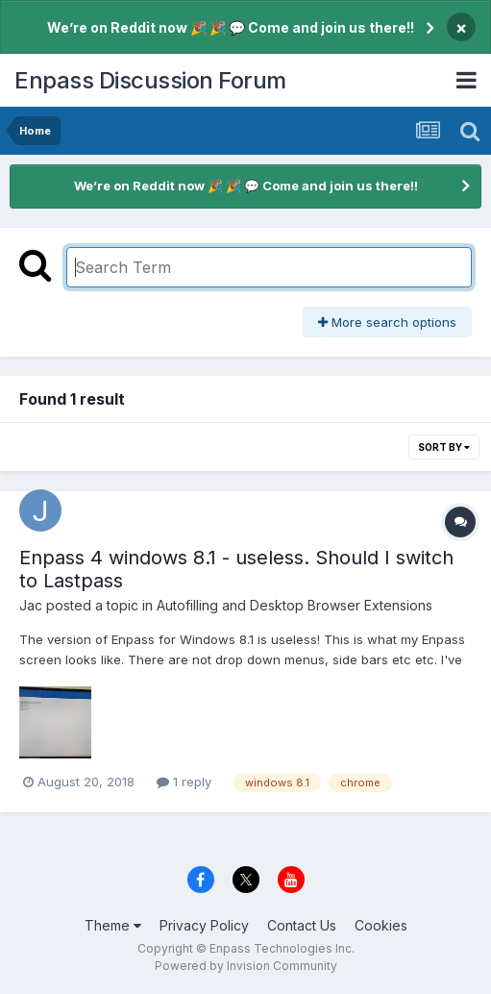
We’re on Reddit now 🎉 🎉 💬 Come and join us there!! (230, 27)
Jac (30, 605)
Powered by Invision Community (246, 965)
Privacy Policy (204, 925)
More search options (387, 322)
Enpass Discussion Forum (150, 80)
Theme (113, 925)
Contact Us (301, 925)
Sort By (444, 447)
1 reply (184, 781)
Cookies (381, 925)
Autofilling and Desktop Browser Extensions (294, 605)
